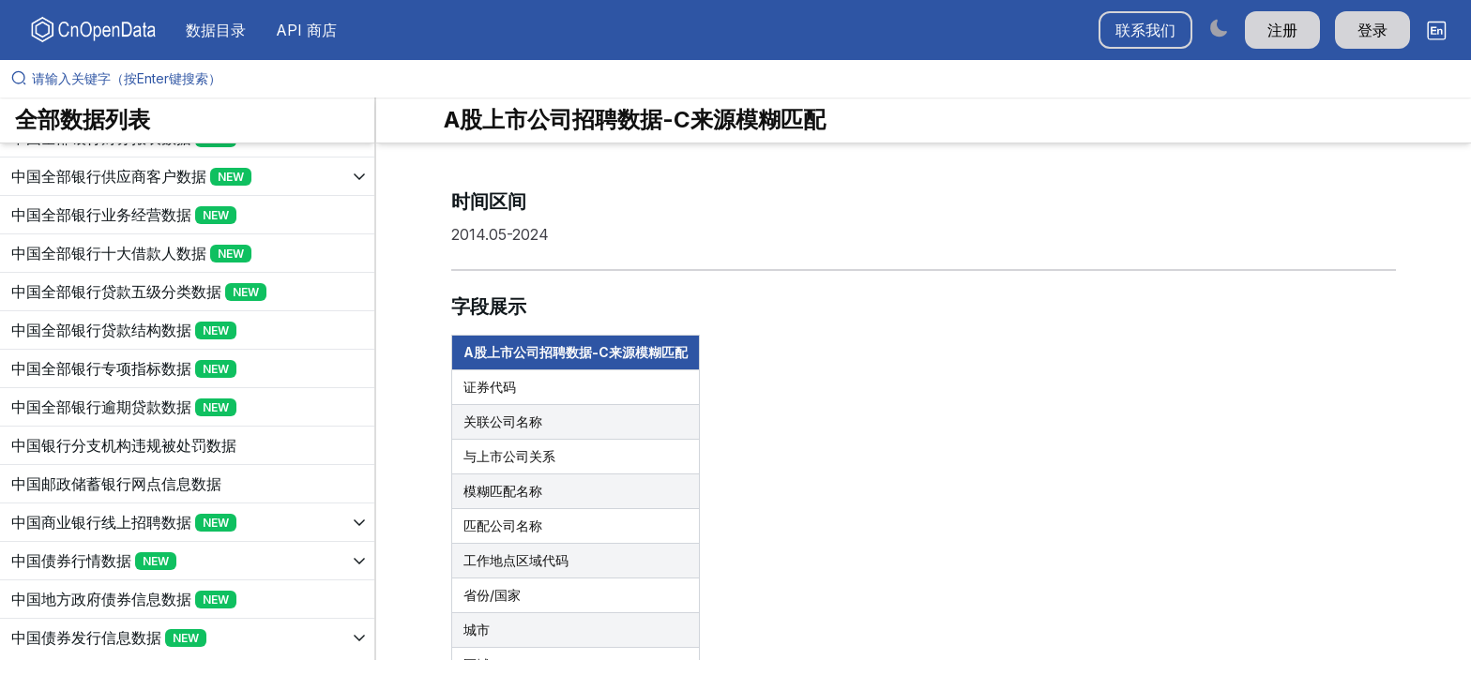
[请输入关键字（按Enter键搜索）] (743, 78)
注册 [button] (1282, 30)
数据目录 (216, 30)
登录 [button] (1372, 30)
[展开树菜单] (187, 176)
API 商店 (306, 30)
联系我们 (1145, 30)
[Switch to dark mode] (1218, 27)
